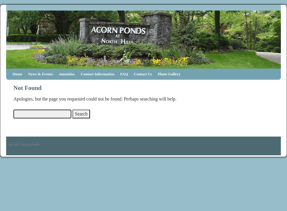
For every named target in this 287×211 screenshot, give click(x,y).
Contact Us (143, 74)
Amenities (67, 74)
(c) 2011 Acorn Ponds (24, 144)
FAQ (124, 74)
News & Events (40, 74)
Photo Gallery (169, 74)
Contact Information (97, 74)
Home (17, 74)
